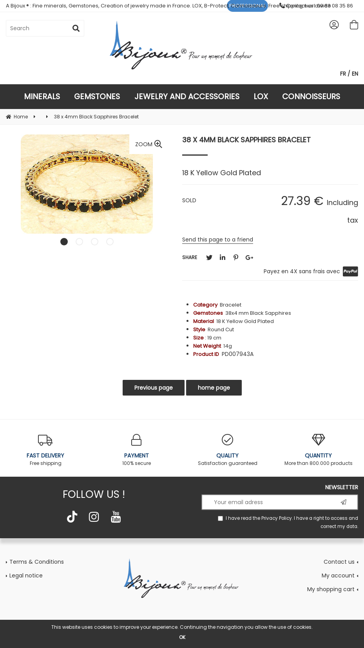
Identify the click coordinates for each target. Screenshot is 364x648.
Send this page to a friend (217, 239)
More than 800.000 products (318, 450)
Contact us (339, 562)
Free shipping (45, 450)
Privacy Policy (276, 518)
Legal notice (26, 575)
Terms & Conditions (36, 562)
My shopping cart (331, 589)
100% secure (136, 450)
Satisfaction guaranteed (227, 450)
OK (182, 637)
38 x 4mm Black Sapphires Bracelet (246, 140)
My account (338, 575)
